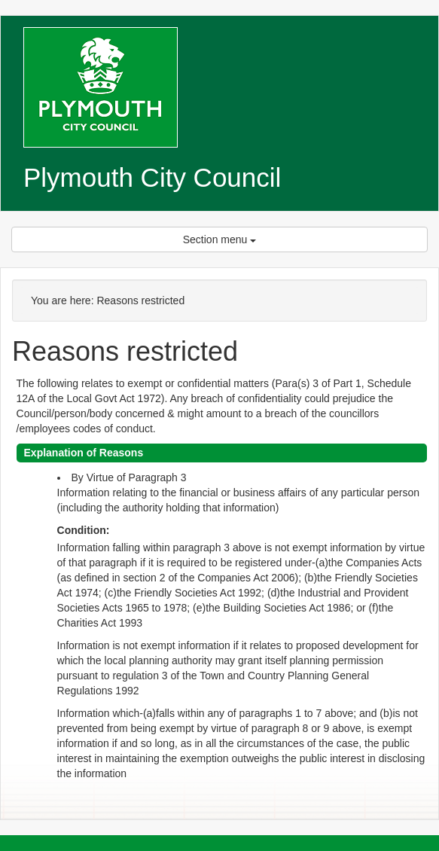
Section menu (220, 239)
